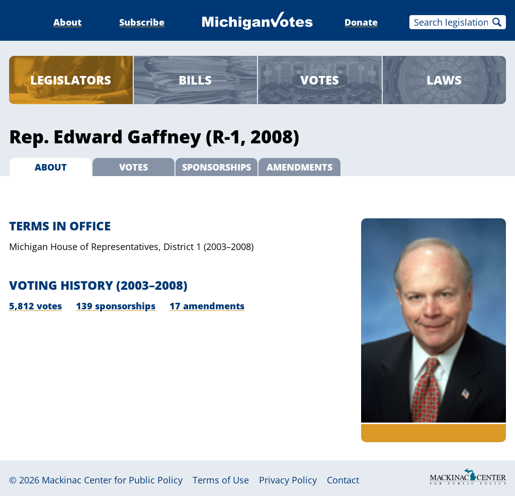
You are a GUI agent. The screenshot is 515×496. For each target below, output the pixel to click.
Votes (319, 79)
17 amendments (206, 306)
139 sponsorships (115, 306)
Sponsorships (216, 167)
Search (497, 22)
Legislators (70, 79)
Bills (195, 79)
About (67, 22)
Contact (343, 480)
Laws (444, 79)
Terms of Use (221, 480)
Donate (361, 22)
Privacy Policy (288, 480)
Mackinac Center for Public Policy (112, 480)
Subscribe (141, 22)
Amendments (299, 167)
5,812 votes (35, 306)
